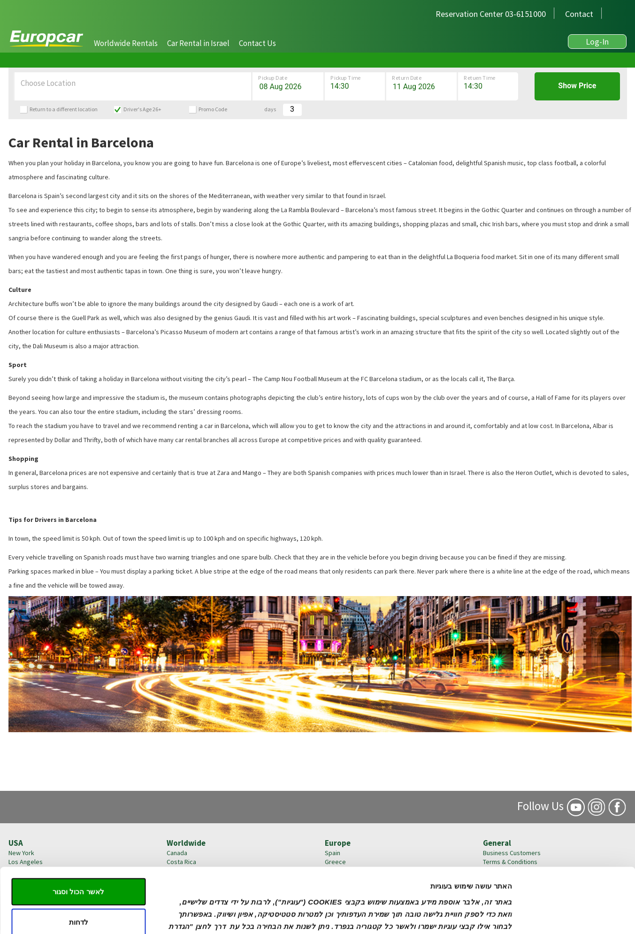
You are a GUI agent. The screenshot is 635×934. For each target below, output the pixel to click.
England (336, 897)
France (334, 879)
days (270, 109)
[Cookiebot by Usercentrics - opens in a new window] (575, 860)
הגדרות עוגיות (188, 860)
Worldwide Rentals (126, 43)
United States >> (32, 897)
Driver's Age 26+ (142, 109)
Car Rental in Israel (198, 43)
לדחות (78, 805)
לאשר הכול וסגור (78, 775)
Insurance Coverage (511, 879)
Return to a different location (64, 109)
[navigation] (185, 42)
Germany (337, 888)
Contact (579, 13)
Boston (18, 888)
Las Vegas (22, 879)
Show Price (577, 85)
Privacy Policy (502, 888)
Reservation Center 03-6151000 (491, 13)
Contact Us (257, 43)
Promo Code (213, 109)
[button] (126, 43)
